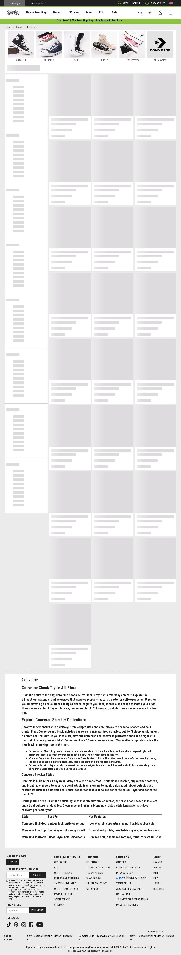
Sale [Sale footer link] (156, 883)
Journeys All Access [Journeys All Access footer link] (98, 867)
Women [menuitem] (66, 12)
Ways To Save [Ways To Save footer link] (94, 878)
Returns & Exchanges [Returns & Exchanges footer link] (66, 878)
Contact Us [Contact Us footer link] (60, 862)
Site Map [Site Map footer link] (59, 905)
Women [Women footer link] (157, 867)
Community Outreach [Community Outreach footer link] (128, 867)
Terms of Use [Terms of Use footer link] (123, 883)
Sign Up (13, 862)
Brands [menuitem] (52, 12)
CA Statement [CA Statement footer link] (124, 894)
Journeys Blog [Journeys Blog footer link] (94, 873)
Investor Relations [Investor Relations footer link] (127, 905)
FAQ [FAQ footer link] (56, 867)
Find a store (13, 904)
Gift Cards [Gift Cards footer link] (92, 889)
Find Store (37, 910)
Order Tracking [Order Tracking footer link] (63, 873)
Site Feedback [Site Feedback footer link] (62, 899)
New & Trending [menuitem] (32, 12)
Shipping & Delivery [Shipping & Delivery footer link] (65, 883)
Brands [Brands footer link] (157, 862)
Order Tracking (128, 3)
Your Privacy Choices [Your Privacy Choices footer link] (131, 878)
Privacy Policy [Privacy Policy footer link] (124, 873)
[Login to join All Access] (75, 21)
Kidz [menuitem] (91, 12)
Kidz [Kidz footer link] (155, 878)
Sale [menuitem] (102, 12)
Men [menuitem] (79, 12)
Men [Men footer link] (155, 873)
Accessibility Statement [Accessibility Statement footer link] (130, 889)
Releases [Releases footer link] (158, 889)
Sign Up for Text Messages (22, 869)
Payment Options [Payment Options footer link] (63, 894)
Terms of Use (30, 889)
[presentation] (32, 12)
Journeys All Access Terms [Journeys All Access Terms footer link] (132, 899)
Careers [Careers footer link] (121, 862)
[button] (171, 3)
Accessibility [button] (154, 3)
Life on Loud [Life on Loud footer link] (93, 862)
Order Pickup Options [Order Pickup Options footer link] (66, 889)
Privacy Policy (15, 892)
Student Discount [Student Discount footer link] (96, 883)
